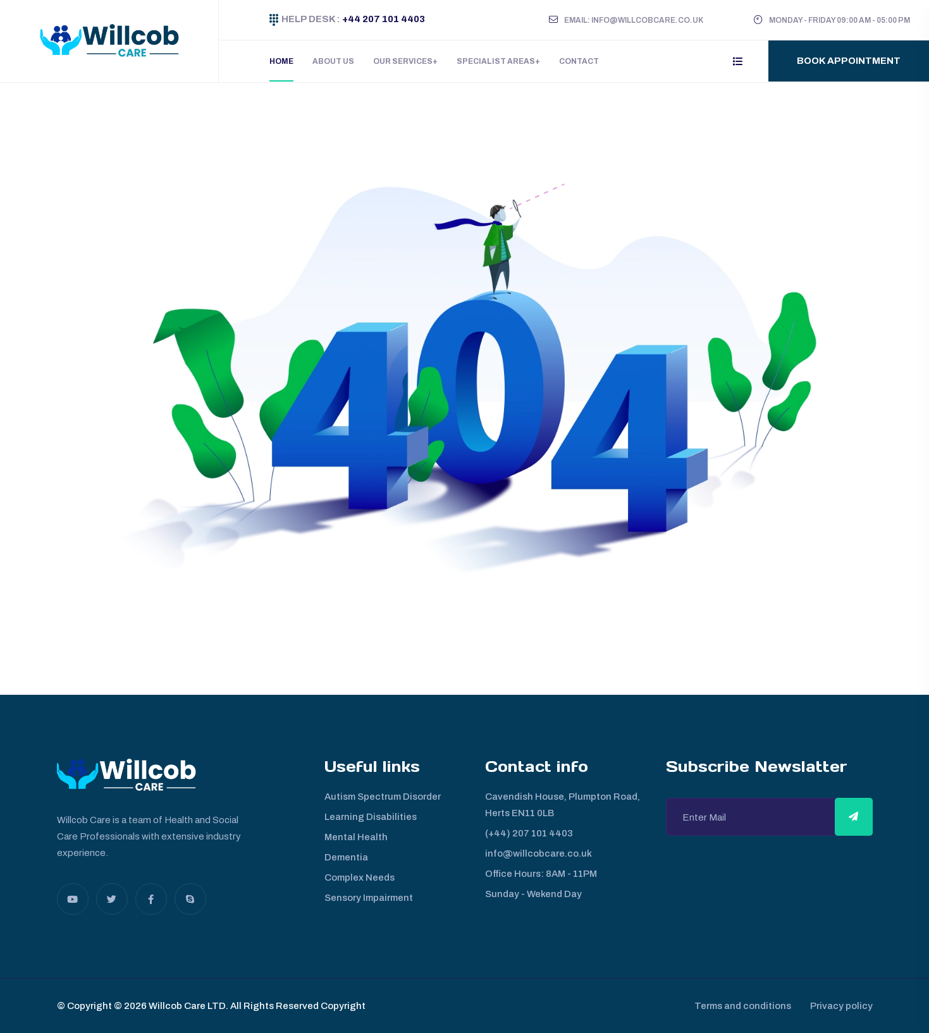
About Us (333, 61)
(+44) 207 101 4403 (529, 833)
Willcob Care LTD (186, 1006)
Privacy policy (841, 1006)
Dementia (346, 857)
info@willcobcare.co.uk (538, 853)
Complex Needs (359, 877)
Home (281, 61)
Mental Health (356, 837)
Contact (579, 61)
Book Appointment (849, 61)
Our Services (403, 61)
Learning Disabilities (370, 817)
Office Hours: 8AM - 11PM (541, 874)
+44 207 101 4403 (382, 19)
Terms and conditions (736, 1006)
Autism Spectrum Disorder (382, 797)
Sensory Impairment (368, 898)
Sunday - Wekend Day (533, 894)
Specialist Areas (496, 61)
